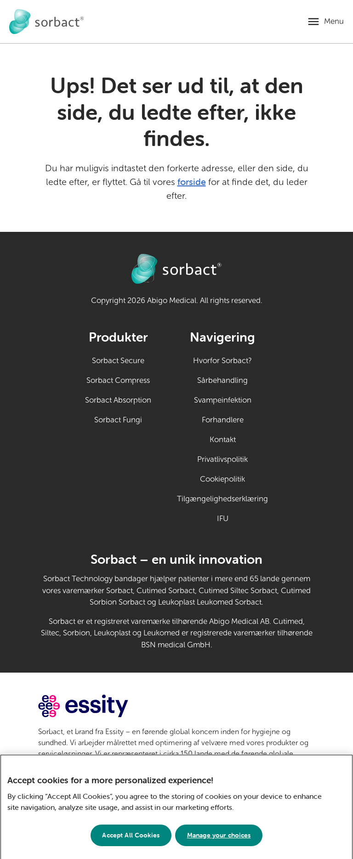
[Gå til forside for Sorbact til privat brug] (46, 21)
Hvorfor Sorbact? (222, 360)
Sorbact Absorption (118, 400)
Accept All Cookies (130, 839)
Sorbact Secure (118, 360)
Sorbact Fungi (118, 419)
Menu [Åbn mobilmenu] (334, 21)
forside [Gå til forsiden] (191, 181)
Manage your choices (219, 839)
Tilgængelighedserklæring (222, 498)
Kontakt (223, 439)
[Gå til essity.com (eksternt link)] (99, 706)
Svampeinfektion (222, 400)
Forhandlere (223, 419)
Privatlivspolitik (222, 459)
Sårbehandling (222, 380)
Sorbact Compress (118, 380)
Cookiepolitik (222, 479)
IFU (242, 518)
